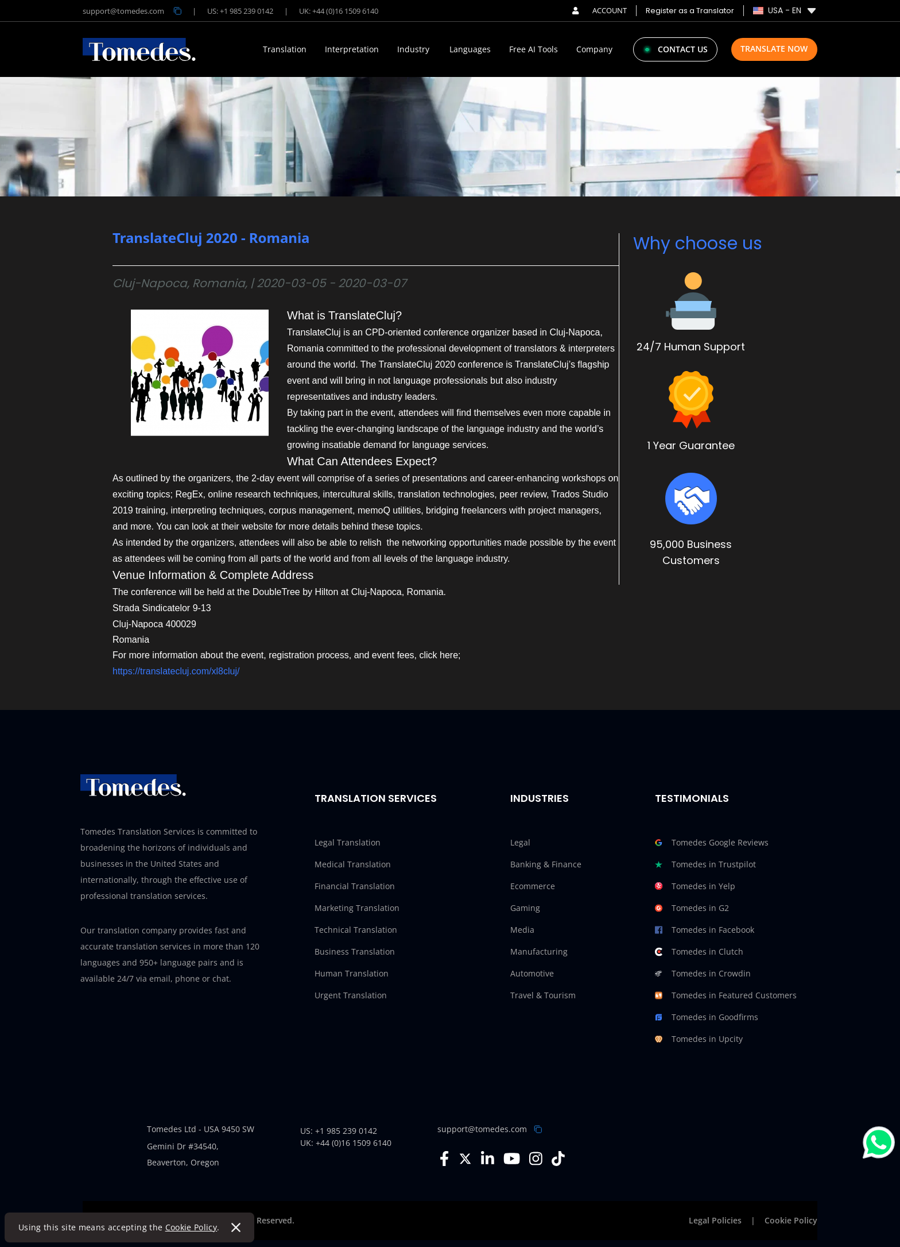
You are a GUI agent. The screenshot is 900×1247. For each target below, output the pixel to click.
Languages (470, 49)
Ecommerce (532, 886)
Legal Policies (715, 1220)
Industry (413, 49)
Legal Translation (348, 842)
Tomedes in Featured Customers (726, 995)
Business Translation (355, 951)
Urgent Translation (351, 995)
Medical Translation (353, 864)
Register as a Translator (690, 10)
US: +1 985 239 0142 (240, 11)
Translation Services (376, 798)
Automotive (532, 973)
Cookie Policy (191, 1227)
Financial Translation (355, 886)
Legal (520, 842)
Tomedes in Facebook (704, 930)
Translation (285, 49)
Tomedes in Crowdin (703, 973)
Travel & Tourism (543, 995)
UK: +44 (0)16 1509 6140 (338, 11)
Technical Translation (356, 929)
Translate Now (774, 48)
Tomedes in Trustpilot (705, 864)
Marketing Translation (357, 907)
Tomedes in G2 (692, 908)
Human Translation (352, 973)
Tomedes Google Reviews (712, 842)
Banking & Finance (545, 864)
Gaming (525, 907)
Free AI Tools (533, 49)
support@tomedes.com (482, 1129)
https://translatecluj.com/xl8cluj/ (176, 671)
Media (522, 929)
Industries (539, 798)
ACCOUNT (599, 10)
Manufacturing (539, 951)
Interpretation (352, 49)
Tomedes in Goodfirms (706, 1017)
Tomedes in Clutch (699, 951)
